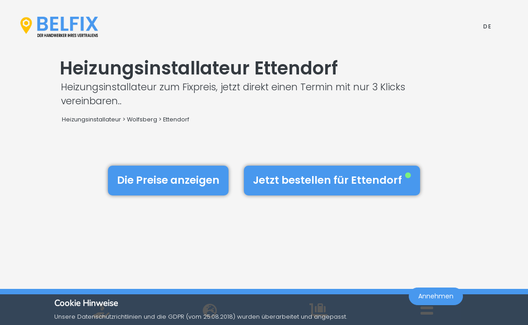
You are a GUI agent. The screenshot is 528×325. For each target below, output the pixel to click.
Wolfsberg (142, 119)
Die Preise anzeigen (168, 180)
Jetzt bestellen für (332, 180)
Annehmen (435, 300)
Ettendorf (176, 119)
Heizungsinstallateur (91, 119)
